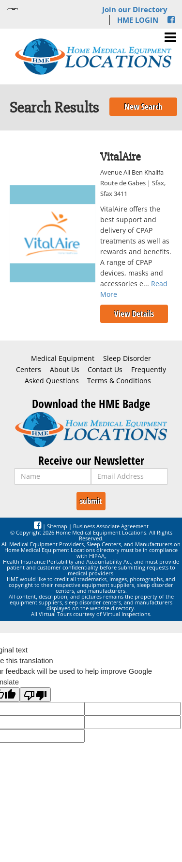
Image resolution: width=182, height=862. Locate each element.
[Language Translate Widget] (12, 9)
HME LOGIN (137, 20)
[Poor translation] (35, 694)
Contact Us (105, 369)
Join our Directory (134, 9)
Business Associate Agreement (111, 526)
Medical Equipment (62, 358)
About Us (64, 369)
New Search (143, 106)
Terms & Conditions (119, 380)
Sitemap (57, 526)
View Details (134, 313)
